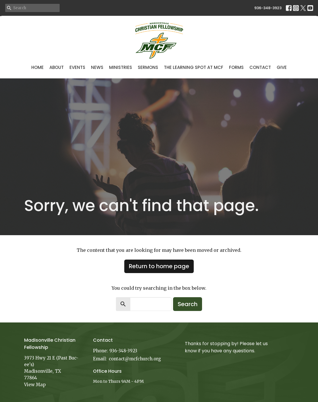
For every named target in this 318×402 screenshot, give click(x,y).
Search (187, 304)
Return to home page (159, 266)
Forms (236, 67)
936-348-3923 (268, 8)
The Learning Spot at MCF (193, 67)
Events (77, 67)
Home (37, 67)
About (56, 67)
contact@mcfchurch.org (135, 359)
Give (282, 67)
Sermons (148, 67)
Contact (260, 67)
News (97, 67)
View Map (35, 384)
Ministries (120, 67)
